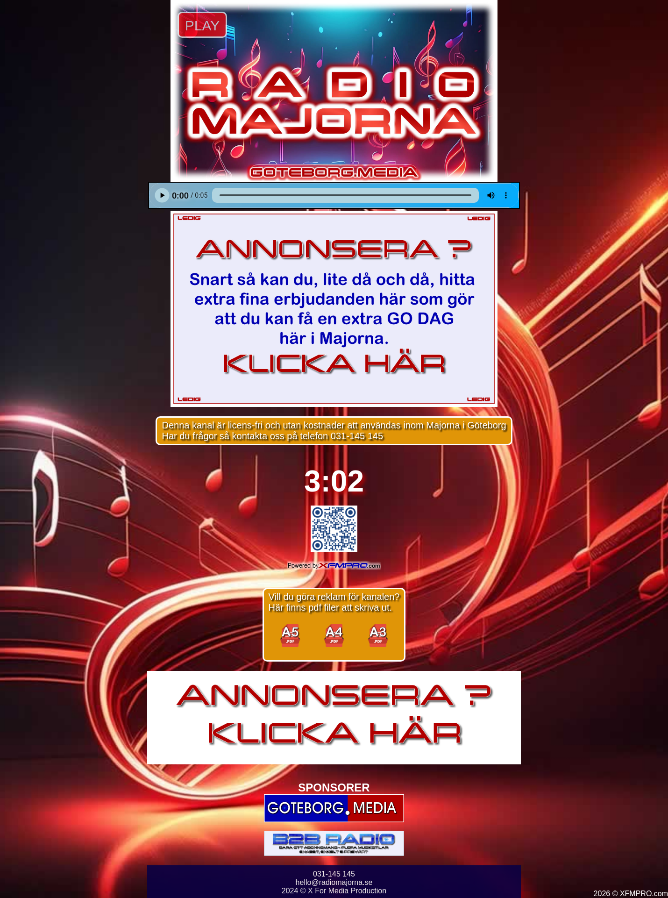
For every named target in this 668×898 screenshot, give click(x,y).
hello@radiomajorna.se (334, 882)
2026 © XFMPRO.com (631, 894)
